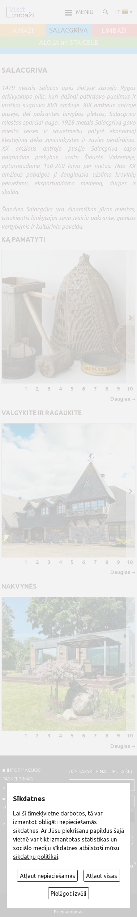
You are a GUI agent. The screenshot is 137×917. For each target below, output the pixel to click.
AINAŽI (23, 30)
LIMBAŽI (114, 30)
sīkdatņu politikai (35, 856)
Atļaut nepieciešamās (47, 876)
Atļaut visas (101, 876)
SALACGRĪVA (68, 30)
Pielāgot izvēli (68, 893)
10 (130, 389)
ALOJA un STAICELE (68, 42)
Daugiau (120, 399)
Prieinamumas (69, 911)
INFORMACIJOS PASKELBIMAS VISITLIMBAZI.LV (21, 778)
